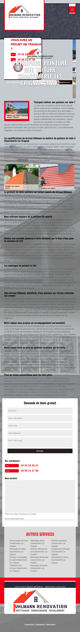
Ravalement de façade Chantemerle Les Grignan (60, 551)
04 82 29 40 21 (29, 465)
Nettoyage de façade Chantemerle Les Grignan (38, 568)
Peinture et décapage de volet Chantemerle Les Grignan (18, 560)
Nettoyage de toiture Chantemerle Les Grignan (17, 551)
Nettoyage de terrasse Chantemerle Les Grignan (39, 560)
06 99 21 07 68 (29, 470)
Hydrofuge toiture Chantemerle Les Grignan (37, 543)
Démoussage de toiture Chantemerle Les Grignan (18, 543)
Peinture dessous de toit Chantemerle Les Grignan (38, 551)
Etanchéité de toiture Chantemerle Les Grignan (59, 560)
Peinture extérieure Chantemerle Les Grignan (59, 543)
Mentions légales (55, 587)
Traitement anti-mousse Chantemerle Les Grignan (18, 568)
